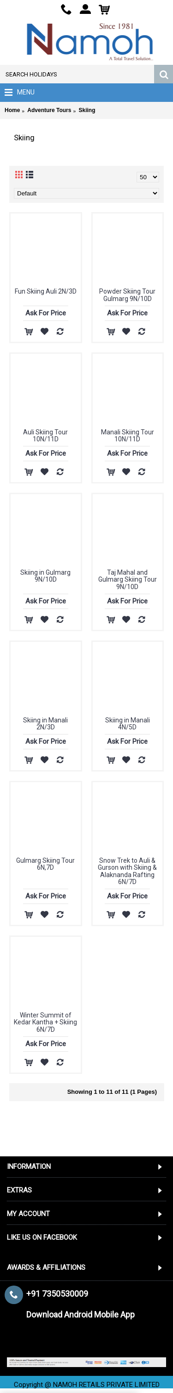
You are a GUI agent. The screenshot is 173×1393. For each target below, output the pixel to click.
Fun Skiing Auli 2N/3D (46, 291)
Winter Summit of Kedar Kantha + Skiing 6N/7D (45, 1022)
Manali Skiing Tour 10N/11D (127, 435)
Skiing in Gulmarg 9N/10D (45, 576)
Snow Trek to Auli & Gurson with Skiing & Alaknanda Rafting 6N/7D (127, 871)
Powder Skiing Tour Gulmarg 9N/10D (127, 295)
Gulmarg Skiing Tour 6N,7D (45, 864)
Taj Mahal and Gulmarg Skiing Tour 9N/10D (127, 579)
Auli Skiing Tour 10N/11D (45, 435)
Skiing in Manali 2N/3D (45, 723)
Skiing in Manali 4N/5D (127, 723)
